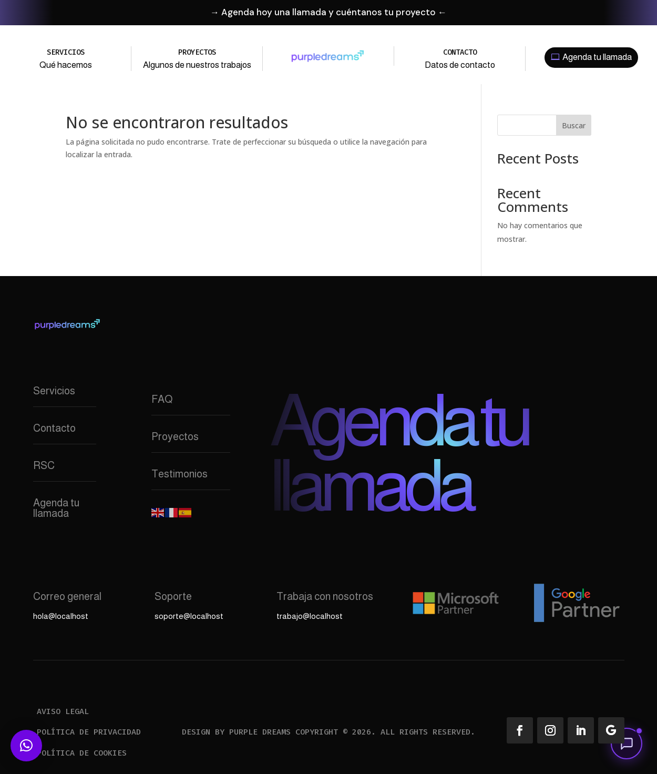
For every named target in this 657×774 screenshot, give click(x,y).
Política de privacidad (89, 732)
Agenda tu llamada (597, 57)
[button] (626, 743)
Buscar (574, 125)
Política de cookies (82, 753)
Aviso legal (63, 711)
